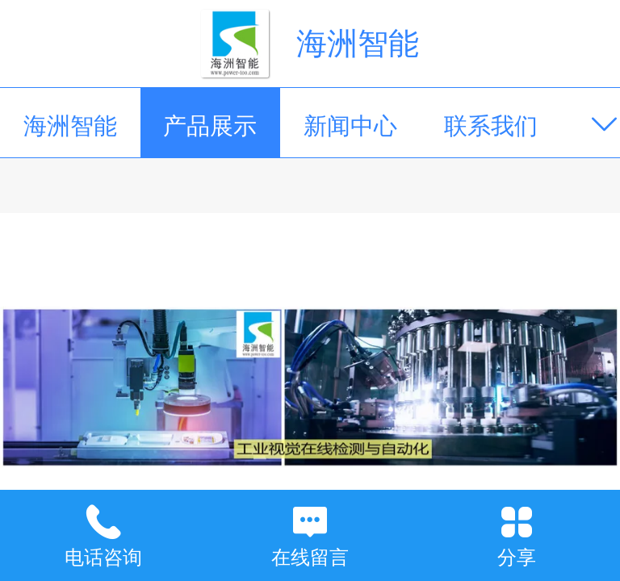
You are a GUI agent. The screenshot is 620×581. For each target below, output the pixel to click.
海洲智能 (357, 43)
